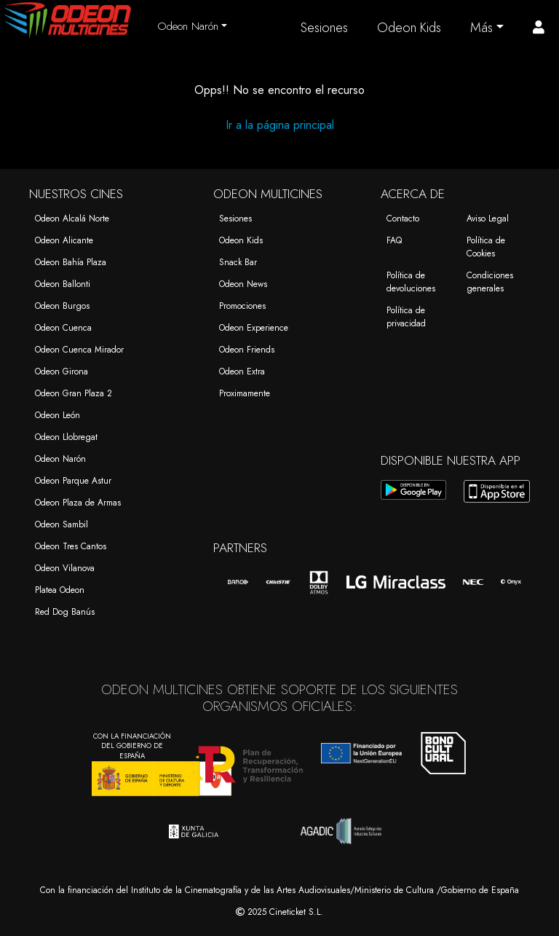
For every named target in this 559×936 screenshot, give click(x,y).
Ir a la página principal (280, 125)
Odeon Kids (409, 27)
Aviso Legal (488, 218)
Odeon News (243, 284)
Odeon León (57, 415)
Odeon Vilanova (65, 568)
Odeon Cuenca (63, 327)
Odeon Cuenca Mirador (79, 349)
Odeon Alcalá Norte (72, 218)
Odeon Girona (61, 371)
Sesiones (324, 27)
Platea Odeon (59, 590)
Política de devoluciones (410, 282)
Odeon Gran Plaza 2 (73, 393)
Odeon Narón (60, 458)
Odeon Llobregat (66, 437)
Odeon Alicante (64, 240)
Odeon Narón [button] (187, 26)
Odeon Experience (253, 327)
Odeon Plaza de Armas (78, 502)
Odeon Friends (246, 349)
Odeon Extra (242, 371)
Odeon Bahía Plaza (70, 262)
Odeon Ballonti (62, 284)
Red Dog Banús (65, 611)
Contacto (402, 218)
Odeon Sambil (61, 524)
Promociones (242, 305)
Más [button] (481, 27)
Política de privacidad (406, 317)
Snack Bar (238, 262)
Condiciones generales (490, 282)
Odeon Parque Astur (73, 480)
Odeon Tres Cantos (70, 546)
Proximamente (244, 393)
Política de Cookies (486, 247)
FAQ (394, 240)
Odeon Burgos (62, 305)
